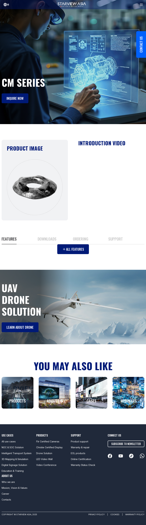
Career (5, 493)
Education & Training (13, 470)
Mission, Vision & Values (14, 487)
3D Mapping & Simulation (15, 459)
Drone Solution (44, 453)
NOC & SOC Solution (13, 447)
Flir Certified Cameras (47, 441)
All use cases (9, 441)
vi (8, 4)
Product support (79, 441)
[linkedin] (110, 456)
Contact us (141, 45)
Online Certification (81, 459)
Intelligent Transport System (16, 453)
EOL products (78, 453)
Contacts (6, 499)
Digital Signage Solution (14, 465)
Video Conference (46, 465)
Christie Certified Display (49, 447)
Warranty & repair (80, 447)
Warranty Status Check (83, 465)
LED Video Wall (44, 459)
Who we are (8, 482)
